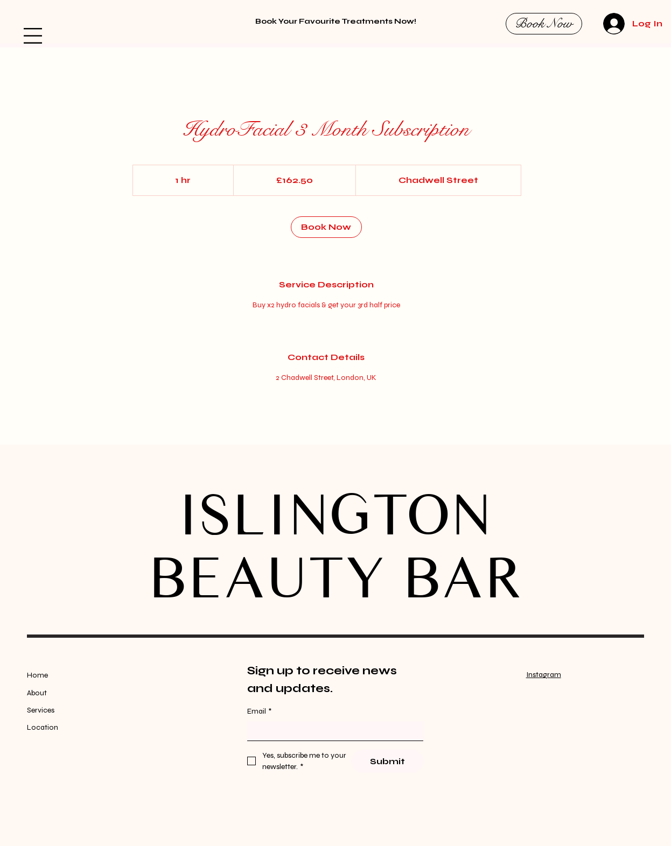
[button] (33, 36)
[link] (326, 227)
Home (38, 675)
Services (40, 710)
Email (259, 711)
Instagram (543, 674)
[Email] (332, 731)
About (37, 692)
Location (42, 727)
